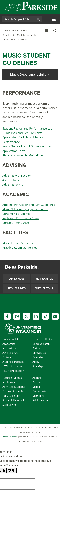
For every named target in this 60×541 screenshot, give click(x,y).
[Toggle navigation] (54, 19)
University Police (42, 339)
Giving (36, 348)
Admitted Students (13, 387)
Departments (8, 35)
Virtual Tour (44, 288)
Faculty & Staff (11, 396)
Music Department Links (28, 74)
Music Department (26, 35)
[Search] (18, 19)
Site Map (37, 366)
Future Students (12, 378)
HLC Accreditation (13, 371)
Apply (35, 362)
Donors (37, 382)
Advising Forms (12, 184)
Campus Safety (41, 344)
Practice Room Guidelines (19, 247)
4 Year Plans (10, 180)
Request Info (17, 288)
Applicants (8, 382)
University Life (10, 339)
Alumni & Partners (13, 362)
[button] (47, 30)
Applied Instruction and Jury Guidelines (28, 205)
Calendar (37, 357)
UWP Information (12, 366)
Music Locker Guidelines (18, 243)
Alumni (36, 378)
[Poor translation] (12, 470)
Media (36, 387)
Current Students (12, 391)
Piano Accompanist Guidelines (23, 155)
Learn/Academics (18, 30)
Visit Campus (44, 279)
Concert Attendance (15, 223)
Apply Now (16, 279)
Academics (8, 344)
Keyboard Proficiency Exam (20, 218)
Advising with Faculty (16, 175)
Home (5, 30)
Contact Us (39, 353)
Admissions (9, 348)
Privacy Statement (10, 437)
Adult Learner (40, 400)
